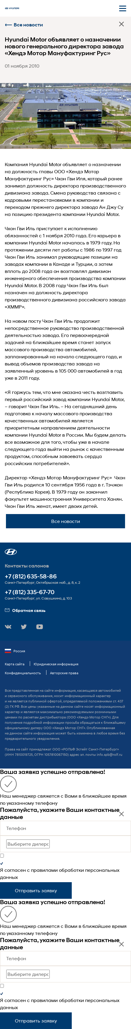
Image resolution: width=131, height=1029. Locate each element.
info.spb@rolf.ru (109, 754)
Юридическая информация (56, 664)
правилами (44, 870)
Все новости (24, 25)
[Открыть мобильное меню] (122, 8)
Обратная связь (25, 610)
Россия (15, 651)
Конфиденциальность (23, 673)
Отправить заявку (36, 890)
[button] (11, 552)
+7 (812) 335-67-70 (29, 592)
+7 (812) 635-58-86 (31, 576)
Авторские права (64, 673)
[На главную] (12, 8)
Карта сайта (14, 664)
